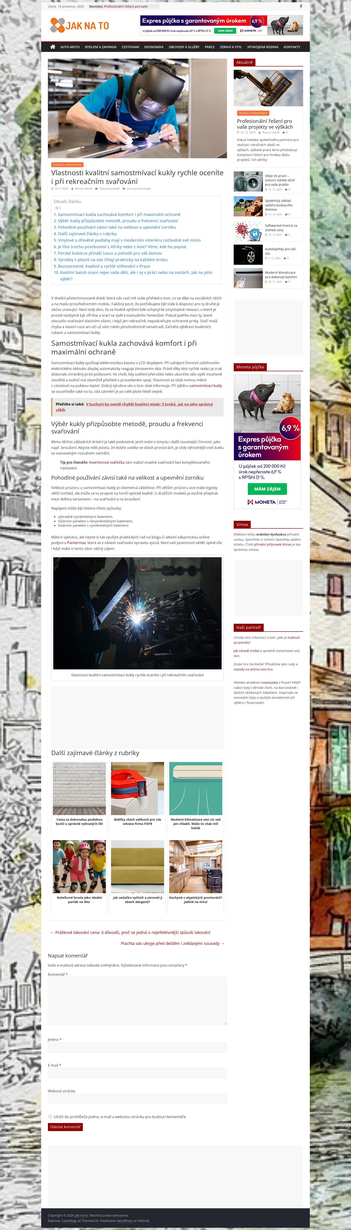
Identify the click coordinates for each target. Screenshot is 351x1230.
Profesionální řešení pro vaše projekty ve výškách (126, 8)
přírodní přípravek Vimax (272, 544)
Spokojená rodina (262, 47)
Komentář (58, 974)
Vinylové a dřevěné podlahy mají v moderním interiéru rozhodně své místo (129, 240)
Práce (210, 47)
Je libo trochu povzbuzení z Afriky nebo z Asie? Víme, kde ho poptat (122, 246)
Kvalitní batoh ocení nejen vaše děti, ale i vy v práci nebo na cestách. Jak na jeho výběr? (136, 275)
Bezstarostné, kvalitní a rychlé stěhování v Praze (104, 266)
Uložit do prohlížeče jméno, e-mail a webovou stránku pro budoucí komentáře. (120, 1116)
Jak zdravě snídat (246, 651)
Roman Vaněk (84, 188)
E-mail (54, 1065)
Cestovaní (130, 47)
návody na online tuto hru (253, 669)
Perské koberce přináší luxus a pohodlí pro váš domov (110, 253)
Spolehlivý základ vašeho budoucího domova (279, 205)
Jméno (55, 1039)
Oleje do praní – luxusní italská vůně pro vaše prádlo (280, 180)
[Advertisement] (137, 717)
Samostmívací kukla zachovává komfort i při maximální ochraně (119, 214)
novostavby (269, 682)
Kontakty (292, 47)
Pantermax (76, 542)
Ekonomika (153, 47)
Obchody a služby (184, 47)
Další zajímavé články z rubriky (87, 233)
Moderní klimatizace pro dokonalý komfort (281, 274)
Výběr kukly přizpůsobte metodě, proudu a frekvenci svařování (118, 220)
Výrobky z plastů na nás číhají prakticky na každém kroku (112, 259)
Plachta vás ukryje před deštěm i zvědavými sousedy (173, 943)
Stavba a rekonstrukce (67, 165)
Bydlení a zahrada (100, 47)
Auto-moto (70, 47)
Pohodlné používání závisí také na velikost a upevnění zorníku (117, 227)
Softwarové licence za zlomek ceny (281, 227)
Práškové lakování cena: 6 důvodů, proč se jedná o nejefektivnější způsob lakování (130, 932)
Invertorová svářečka (106, 462)
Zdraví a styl (231, 47)
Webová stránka (61, 1091)
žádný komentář (107, 188)
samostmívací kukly (138, 188)
